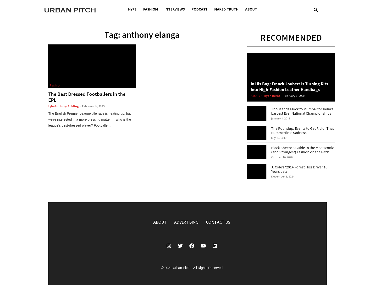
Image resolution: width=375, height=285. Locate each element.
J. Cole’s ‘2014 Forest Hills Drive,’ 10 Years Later (299, 169)
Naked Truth (226, 9)
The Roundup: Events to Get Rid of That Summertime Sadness (302, 130)
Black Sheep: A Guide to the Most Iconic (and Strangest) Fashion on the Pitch (302, 149)
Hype (132, 9)
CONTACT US (218, 222)
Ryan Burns (272, 95)
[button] (315, 10)
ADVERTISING (186, 222)
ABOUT (160, 222)
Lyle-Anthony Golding (63, 106)
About (251, 9)
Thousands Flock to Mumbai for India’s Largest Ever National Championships (302, 111)
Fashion (150, 9)
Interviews (175, 9)
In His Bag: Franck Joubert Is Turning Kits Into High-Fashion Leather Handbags (289, 86)
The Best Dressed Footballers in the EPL (87, 97)
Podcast (200, 9)
